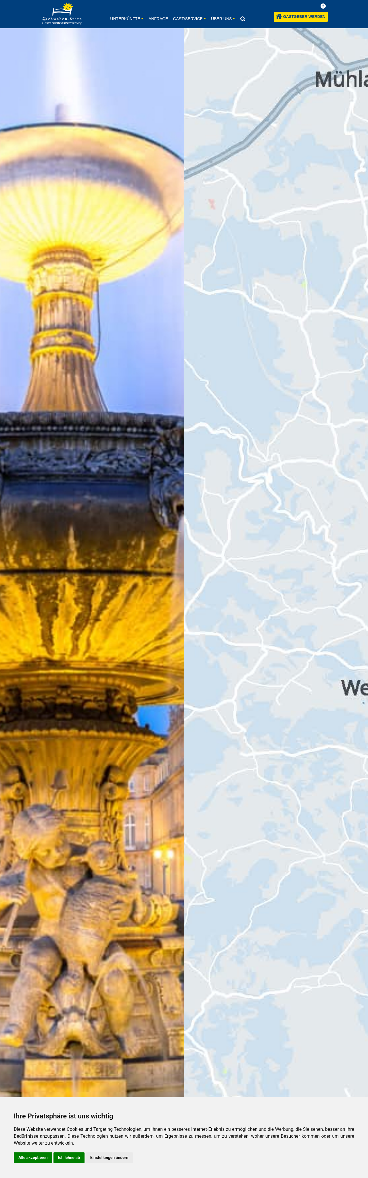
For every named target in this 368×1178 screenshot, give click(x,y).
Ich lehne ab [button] (69, 1157)
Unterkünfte (125, 18)
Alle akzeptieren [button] (33, 1157)
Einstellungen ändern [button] (109, 1157)
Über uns (221, 18)
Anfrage (158, 18)
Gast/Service (188, 18)
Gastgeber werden (300, 16)
